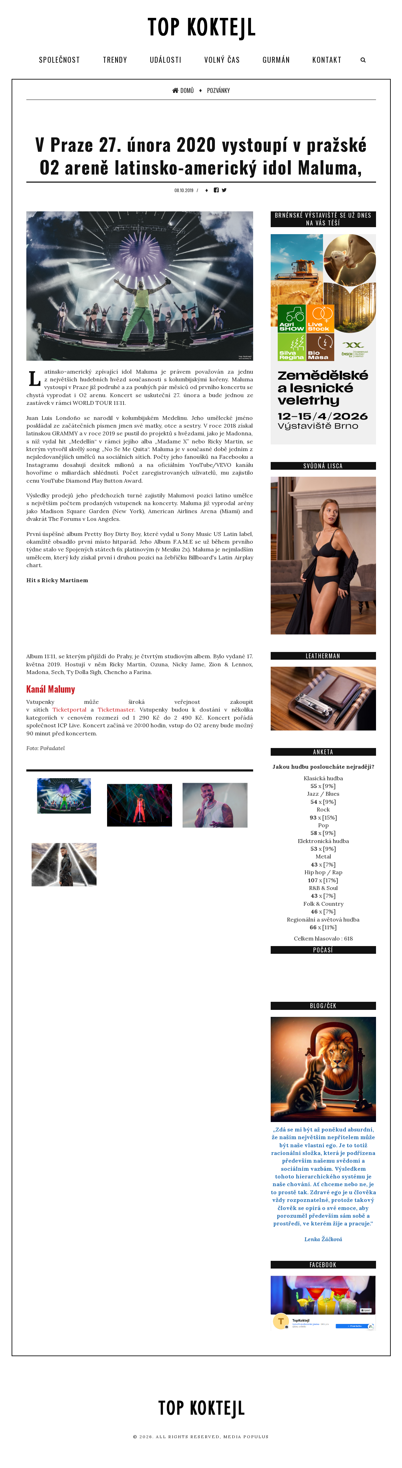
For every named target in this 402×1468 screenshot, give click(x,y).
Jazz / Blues (323, 793)
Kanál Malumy (50, 688)
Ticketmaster (116, 709)
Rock (323, 809)
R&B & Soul (323, 887)
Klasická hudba (323, 778)
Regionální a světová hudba (323, 919)
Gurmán (276, 59)
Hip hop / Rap (323, 872)
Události (166, 59)
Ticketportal (69, 709)
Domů (183, 90)
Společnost (59, 59)
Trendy (115, 59)
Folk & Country (323, 903)
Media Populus (246, 1436)
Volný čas (222, 59)
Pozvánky (218, 90)
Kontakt (327, 59)
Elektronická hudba (323, 840)
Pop (323, 825)
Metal (323, 856)
